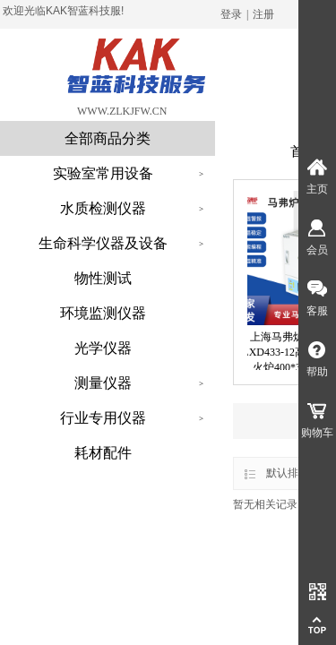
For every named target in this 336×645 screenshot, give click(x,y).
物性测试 (103, 278)
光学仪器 (103, 348)
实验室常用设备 (103, 173)
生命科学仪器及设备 (103, 243)
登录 (231, 14)
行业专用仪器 (103, 418)
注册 (263, 14)
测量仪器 (103, 383)
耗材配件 (103, 452)
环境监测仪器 (103, 313)
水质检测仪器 (103, 208)
